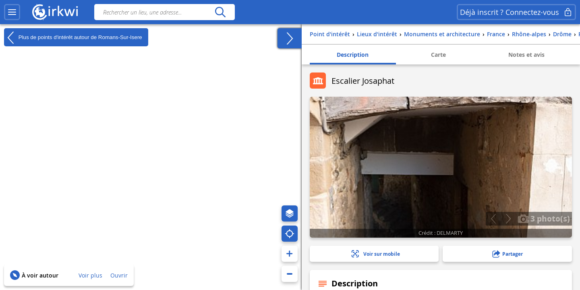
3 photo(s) (544, 218)
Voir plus (90, 275)
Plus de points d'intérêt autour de (73, 37)
